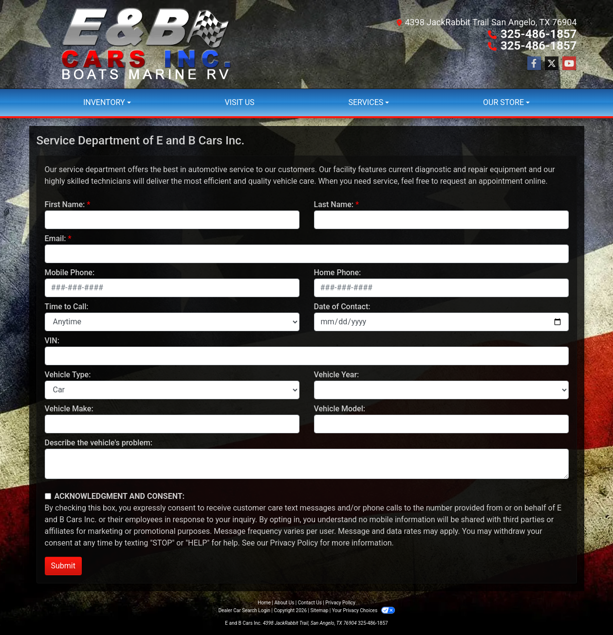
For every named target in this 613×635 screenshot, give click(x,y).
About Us (285, 602)
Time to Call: (67, 306)
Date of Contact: (342, 306)
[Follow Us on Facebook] (534, 63)
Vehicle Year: (336, 374)
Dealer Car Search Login (244, 610)
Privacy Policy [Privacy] (340, 602)
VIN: (52, 340)
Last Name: (334, 204)
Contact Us (310, 602)
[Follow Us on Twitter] (551, 63)
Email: (55, 238)
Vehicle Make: (69, 408)
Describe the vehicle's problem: (98, 442)
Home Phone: (337, 272)
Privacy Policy (294, 542)
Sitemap (319, 610)
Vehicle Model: (339, 408)
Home (264, 602)
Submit (63, 565)
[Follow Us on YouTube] (569, 63)
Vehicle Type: (68, 374)
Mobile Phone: (70, 272)
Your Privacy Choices (363, 610)
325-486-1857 (539, 34)
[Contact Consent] (48, 496)
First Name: (65, 204)
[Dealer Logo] (146, 44)
